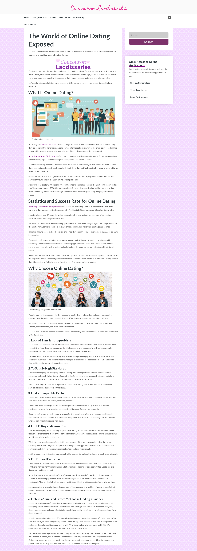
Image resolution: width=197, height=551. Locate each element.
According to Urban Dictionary (42, 156)
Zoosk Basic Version (139, 97)
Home (27, 17)
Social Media (30, 24)
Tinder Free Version (138, 90)
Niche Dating (79, 17)
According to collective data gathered (45, 206)
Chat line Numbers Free (140, 83)
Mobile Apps (65, 17)
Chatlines (53, 17)
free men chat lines (48, 144)
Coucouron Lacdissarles (98, 8)
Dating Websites (39, 17)
